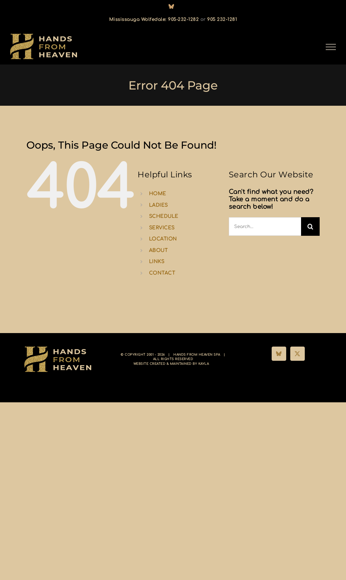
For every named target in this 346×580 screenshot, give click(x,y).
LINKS (157, 261)
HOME (157, 193)
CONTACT (162, 273)
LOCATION (163, 239)
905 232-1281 (222, 19)
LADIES (158, 205)
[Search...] (265, 226)
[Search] (310, 226)
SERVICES (162, 227)
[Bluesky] (279, 354)
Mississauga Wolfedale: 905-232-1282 (154, 19)
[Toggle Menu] (331, 47)
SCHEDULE (163, 216)
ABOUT (158, 250)
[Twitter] (297, 354)
